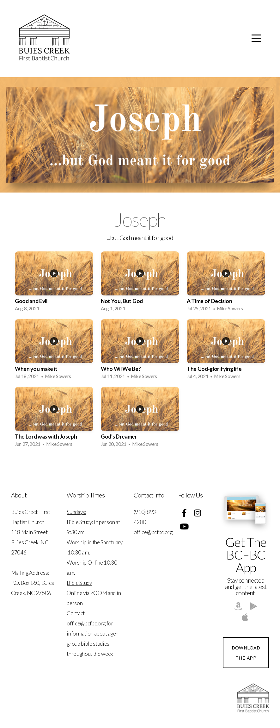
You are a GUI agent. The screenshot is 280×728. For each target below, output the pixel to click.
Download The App (246, 652)
